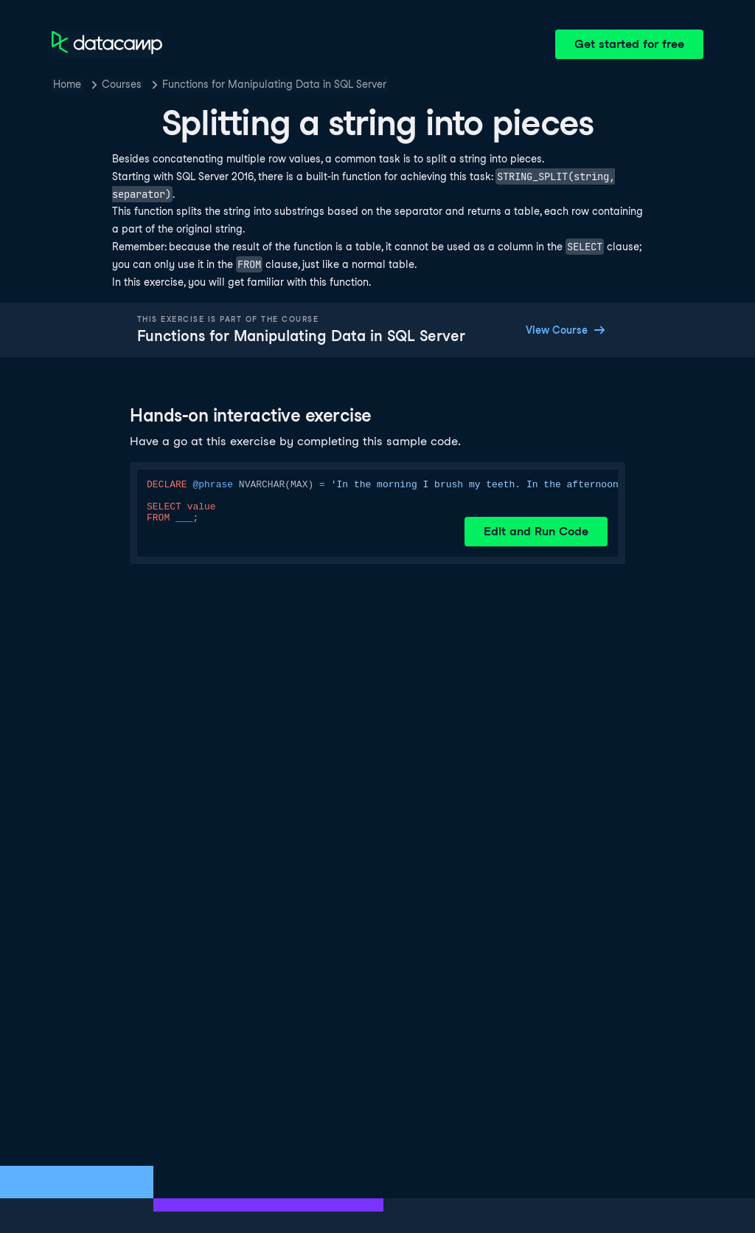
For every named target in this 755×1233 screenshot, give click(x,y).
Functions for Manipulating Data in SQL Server (274, 84)
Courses (122, 84)
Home (67, 84)
